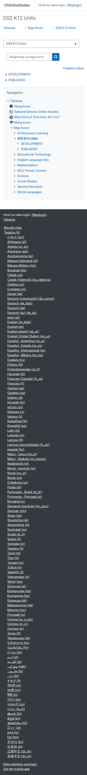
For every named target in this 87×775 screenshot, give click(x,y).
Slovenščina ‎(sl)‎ (18, 525)
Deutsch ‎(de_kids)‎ (20, 303)
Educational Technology (34, 154)
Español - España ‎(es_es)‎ (24, 346)
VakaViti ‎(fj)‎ (15, 572)
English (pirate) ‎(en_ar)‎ (23, 331)
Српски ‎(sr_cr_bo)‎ (20, 619)
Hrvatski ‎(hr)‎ (16, 402)
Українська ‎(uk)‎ (18, 638)
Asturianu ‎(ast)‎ (17, 251)
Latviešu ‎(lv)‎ (15, 435)
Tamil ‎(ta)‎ (14, 553)
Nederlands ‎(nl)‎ (18, 464)
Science (22, 176)
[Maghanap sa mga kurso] (29, 57)
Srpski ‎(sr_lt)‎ (16, 534)
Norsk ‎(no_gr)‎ (16, 473)
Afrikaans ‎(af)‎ (16, 242)
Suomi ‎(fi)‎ (14, 539)
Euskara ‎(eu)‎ (16, 360)
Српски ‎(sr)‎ (15, 629)
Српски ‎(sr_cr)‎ (17, 624)
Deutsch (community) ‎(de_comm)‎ (30, 299)
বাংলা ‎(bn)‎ (14, 700)
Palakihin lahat (73, 68)
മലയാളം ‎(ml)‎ (17, 723)
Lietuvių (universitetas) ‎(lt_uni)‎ (28, 445)
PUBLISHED (16, 80)
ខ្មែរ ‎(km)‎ (13, 737)
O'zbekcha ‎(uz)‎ (17, 483)
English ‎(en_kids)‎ (19, 322)
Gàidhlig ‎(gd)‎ (16, 393)
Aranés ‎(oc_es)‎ (17, 247)
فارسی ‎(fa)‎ (15, 671)
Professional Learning (32, 133)
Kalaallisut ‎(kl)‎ (17, 421)
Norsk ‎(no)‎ (14, 478)
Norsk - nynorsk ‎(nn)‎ (21, 468)
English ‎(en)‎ (15, 327)
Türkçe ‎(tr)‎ (14, 567)
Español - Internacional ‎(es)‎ (26, 350)
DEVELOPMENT (19, 74)
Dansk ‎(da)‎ (15, 294)
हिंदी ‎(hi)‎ (12, 695)
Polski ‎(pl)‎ (14, 487)
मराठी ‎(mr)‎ (14, 690)
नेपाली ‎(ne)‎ (14, 685)
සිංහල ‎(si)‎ (14, 728)
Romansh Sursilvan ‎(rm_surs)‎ (27, 506)
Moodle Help (13, 228)
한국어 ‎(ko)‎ (15, 742)
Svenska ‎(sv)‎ (16, 544)
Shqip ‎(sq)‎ (14, 516)
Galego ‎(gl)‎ (15, 398)
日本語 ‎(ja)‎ (14, 747)
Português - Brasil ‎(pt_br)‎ (24, 492)
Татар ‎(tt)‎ (14, 633)
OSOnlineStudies (17, 5)
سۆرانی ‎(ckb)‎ (16, 666)
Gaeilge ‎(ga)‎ (15, 388)
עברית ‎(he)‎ (14, 652)
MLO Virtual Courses (31, 171)
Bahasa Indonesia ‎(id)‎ (22, 261)
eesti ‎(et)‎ (13, 317)
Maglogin (74, 5)
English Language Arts (33, 160)
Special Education (29, 187)
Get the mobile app (16, 769)
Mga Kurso (35, 28)
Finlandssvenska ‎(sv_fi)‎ (23, 369)
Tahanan (9, 28)
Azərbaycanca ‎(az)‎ (20, 256)
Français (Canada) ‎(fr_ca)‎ (25, 379)
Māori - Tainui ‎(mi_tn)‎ (22, 454)
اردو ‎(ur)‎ (13, 657)
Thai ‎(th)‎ (13, 558)
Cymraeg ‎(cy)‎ (16, 289)
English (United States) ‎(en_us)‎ (28, 336)
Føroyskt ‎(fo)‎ (16, 374)
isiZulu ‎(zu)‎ (15, 407)
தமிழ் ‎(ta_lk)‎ (16, 709)
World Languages (29, 192)
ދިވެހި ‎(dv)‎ (13, 676)
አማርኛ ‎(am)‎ (15, 237)
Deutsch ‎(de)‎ (16, 308)
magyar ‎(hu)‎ (15, 449)
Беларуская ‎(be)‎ (19, 591)
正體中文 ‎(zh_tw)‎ (19, 751)
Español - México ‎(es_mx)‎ (25, 355)
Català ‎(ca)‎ (15, 275)
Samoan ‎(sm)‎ (16, 511)
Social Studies (27, 181)
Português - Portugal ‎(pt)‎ (24, 497)
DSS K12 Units (66, 28)
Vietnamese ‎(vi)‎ (18, 577)
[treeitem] (43, 147)
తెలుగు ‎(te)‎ (14, 714)
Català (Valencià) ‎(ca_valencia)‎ (29, 280)
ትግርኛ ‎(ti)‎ (14, 681)
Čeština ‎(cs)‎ (15, 284)
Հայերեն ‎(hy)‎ (18, 648)
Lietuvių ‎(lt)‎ (15, 440)
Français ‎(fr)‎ (15, 383)
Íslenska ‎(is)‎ (15, 412)
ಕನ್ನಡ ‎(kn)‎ (13, 718)
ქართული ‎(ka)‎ (18, 643)
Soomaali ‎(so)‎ (17, 530)
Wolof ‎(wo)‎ (15, 582)
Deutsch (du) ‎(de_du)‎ (22, 313)
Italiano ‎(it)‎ (14, 417)
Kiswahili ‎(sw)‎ (17, 426)
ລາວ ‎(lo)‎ (13, 732)
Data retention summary (20, 764)
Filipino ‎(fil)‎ (15, 365)
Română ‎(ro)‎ (16, 501)
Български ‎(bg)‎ (18, 596)
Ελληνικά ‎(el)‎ (16, 586)
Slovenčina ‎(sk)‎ (18, 520)
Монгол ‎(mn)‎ (16, 610)
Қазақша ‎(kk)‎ (17, 600)
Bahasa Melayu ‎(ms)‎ (21, 266)
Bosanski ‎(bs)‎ (16, 270)
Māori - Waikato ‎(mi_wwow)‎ (26, 459)
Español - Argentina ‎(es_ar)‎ (26, 341)
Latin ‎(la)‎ (13, 431)
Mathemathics (27, 165)
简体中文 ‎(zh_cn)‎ (19, 756)
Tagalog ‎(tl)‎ (12, 232)
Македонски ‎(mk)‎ (20, 605)
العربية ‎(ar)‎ (14, 662)
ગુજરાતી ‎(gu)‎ (16, 704)
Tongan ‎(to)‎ (15, 563)
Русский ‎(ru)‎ (16, 615)
